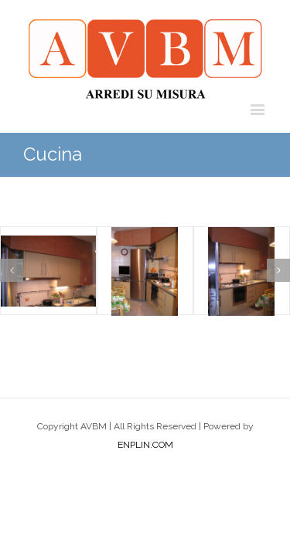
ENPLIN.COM (145, 483)
